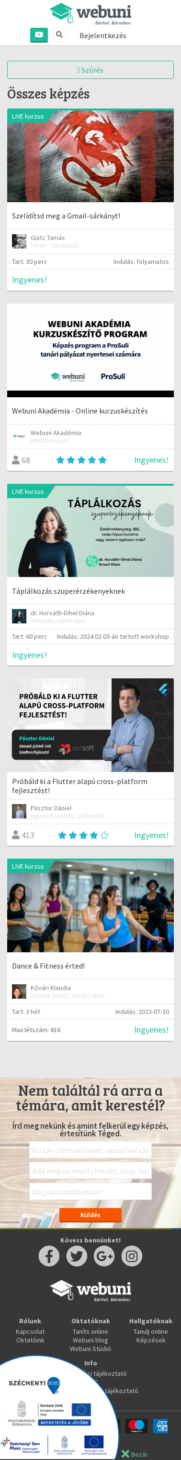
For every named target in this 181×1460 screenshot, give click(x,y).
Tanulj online (151, 1331)
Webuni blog (90, 1340)
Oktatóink (30, 1340)
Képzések (151, 1340)
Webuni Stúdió (90, 1348)
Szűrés (91, 70)
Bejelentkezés (102, 35)
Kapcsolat (30, 1331)
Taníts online (90, 1331)
